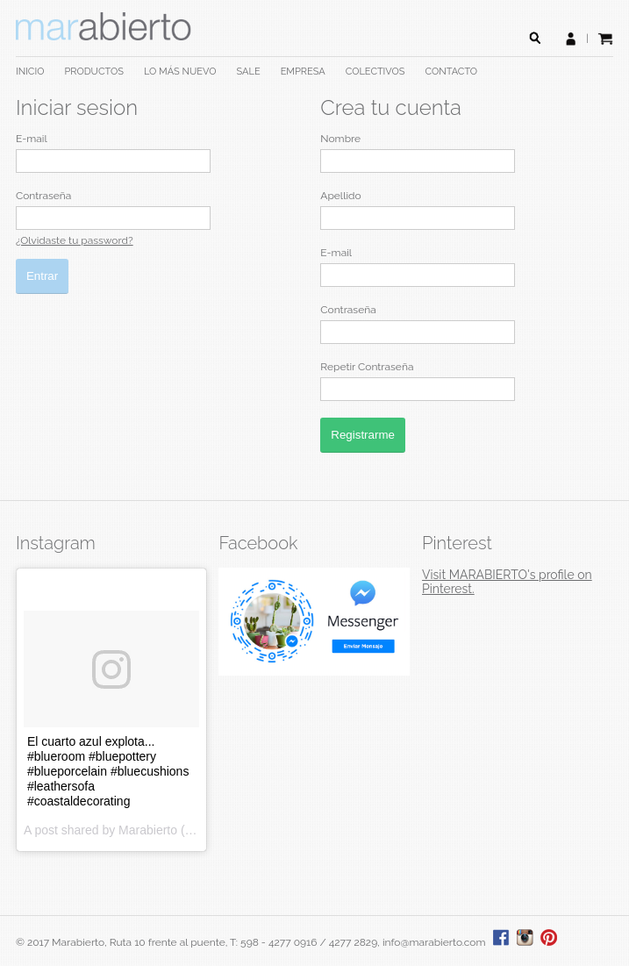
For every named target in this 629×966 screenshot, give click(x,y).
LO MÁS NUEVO (180, 71)
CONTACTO (451, 71)
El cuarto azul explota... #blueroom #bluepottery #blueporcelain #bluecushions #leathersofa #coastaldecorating (108, 771)
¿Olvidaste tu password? (74, 240)
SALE (249, 71)
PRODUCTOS (93, 71)
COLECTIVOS (375, 71)
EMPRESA (303, 71)
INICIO (30, 71)
